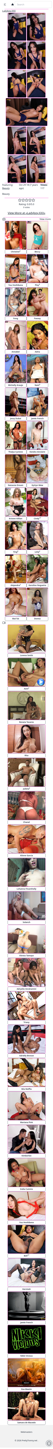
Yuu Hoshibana (15, 285)
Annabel (16, 351)
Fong (15, 318)
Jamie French (37, 418)
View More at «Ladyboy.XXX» (26, 213)
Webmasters (26, 1432)
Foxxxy (37, 318)
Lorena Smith (26, 655)
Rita (26, 755)
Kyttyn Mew (37, 485)
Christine (15, 251)
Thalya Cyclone (15, 451)
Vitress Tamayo (26, 955)
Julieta (26, 788)
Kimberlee (27, 1155)
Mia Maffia (26, 1089)
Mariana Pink (26, 1122)
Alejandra (16, 585)
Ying (15, 551)
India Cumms (26, 1189)
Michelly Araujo (15, 385)
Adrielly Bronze (26, 1055)
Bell (26, 1255)
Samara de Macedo (26, 1422)
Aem (26, 688)
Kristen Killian (15, 518)
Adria (37, 351)
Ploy (37, 284)
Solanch (26, 922)
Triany (26, 1022)
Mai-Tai (15, 618)
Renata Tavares (26, 722)
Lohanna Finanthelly (26, 888)
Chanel (26, 822)
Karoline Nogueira (37, 585)
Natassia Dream (15, 485)
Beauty (6, 188)
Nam (37, 384)
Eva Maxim (26, 1389)
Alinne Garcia (26, 855)
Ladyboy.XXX (9, 10)
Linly (37, 551)
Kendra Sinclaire (37, 451)
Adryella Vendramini (26, 989)
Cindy (37, 518)
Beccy (37, 251)
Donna (37, 618)
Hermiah (26, 1289)
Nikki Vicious (26, 1355)
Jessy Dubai (15, 418)
